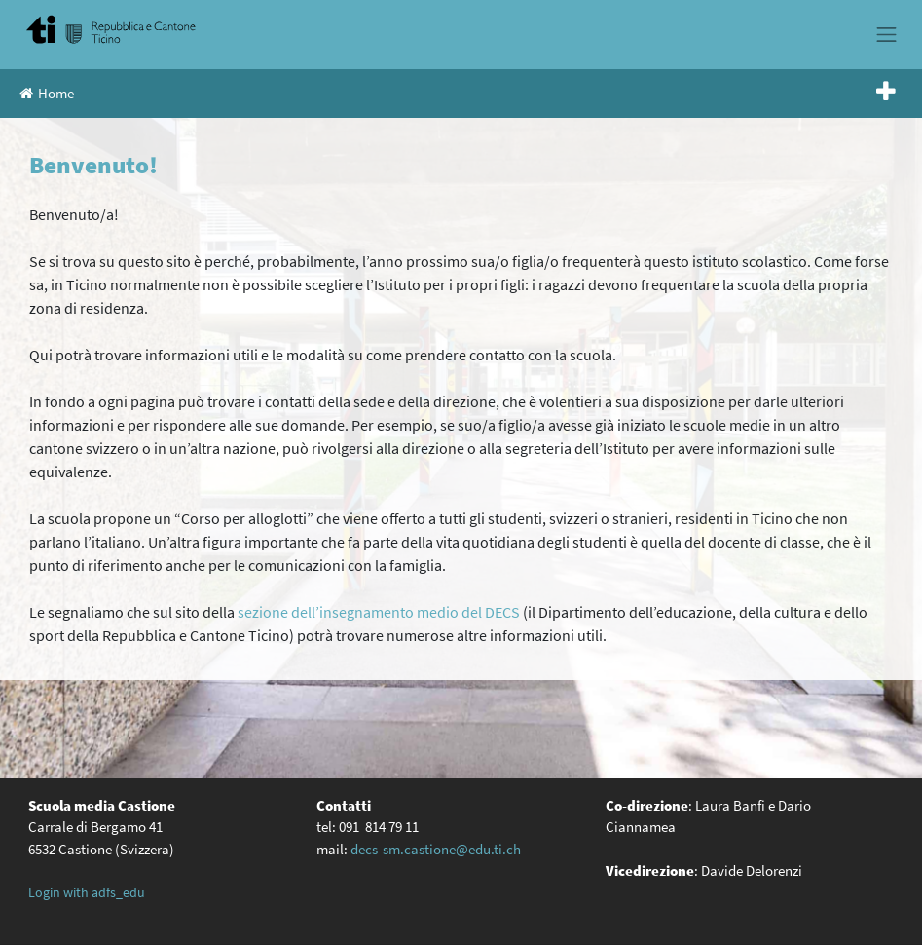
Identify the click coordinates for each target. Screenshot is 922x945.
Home (46, 93)
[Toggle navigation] (887, 34)
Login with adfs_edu (86, 892)
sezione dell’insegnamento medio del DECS (379, 612)
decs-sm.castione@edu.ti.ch (435, 849)
